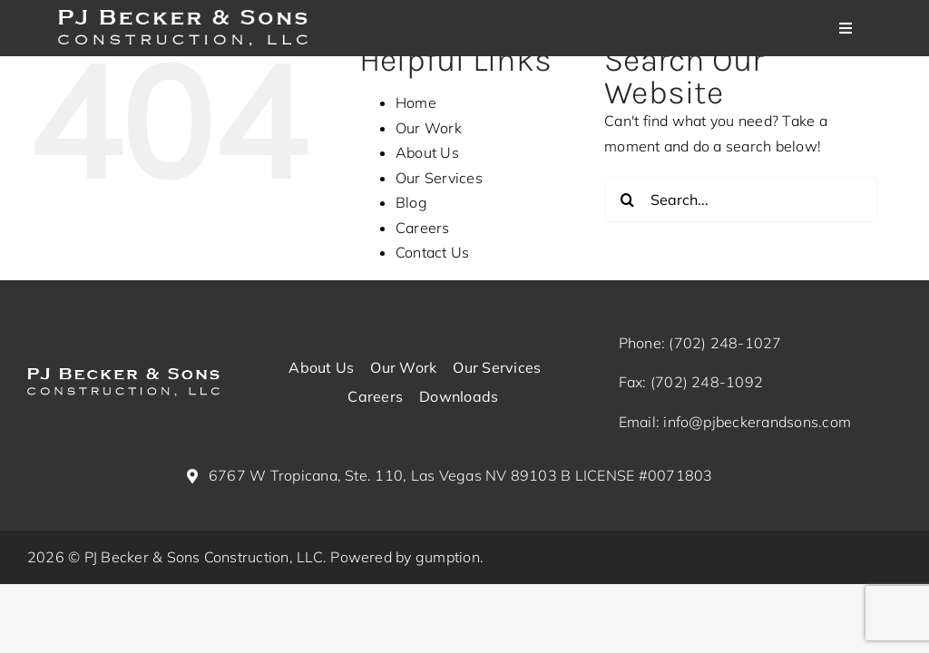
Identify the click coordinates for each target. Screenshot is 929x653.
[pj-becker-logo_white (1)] (123, 375)
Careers (423, 228)
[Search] (627, 199)
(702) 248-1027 (725, 343)
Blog (411, 202)
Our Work (429, 128)
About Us (427, 152)
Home (416, 102)
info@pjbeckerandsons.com (757, 422)
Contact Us (432, 252)
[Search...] (740, 199)
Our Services (439, 178)
